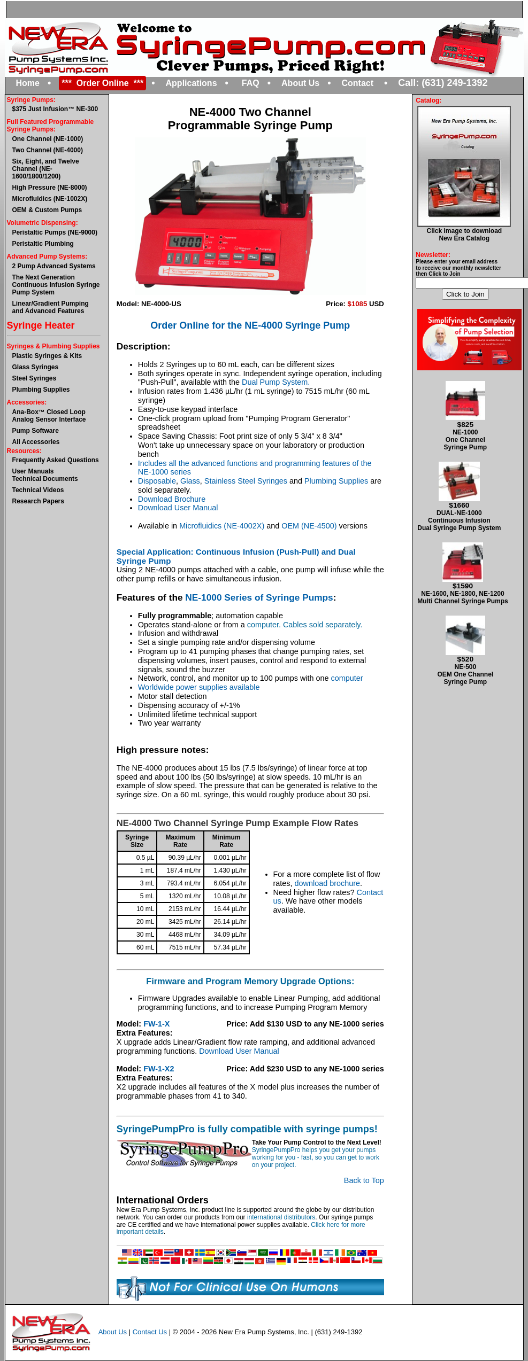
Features (136, 597)
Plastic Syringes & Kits (47, 356)
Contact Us (150, 1332)
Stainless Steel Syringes (245, 481)
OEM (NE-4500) (308, 526)
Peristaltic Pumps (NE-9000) (54, 232)
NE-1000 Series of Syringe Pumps (259, 597)
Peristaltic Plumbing (43, 243)
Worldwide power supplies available (199, 687)
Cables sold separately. (323, 624)
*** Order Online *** (102, 83)
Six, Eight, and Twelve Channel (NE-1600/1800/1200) (45, 169)
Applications (191, 83)
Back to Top (364, 1180)
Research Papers (38, 501)
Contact (357, 83)
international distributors (281, 1217)
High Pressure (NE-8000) (49, 187)
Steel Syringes (34, 378)
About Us (300, 83)
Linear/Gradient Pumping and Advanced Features (50, 307)
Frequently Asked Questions (55, 460)
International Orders (163, 1200)
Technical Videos (38, 490)
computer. (265, 624)
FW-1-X (156, 1024)
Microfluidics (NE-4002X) (221, 526)
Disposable (157, 481)
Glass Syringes (35, 367)
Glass (190, 481)
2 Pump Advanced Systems (54, 266)
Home (28, 83)
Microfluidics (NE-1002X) (50, 199)
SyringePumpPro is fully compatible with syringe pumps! (247, 1129)
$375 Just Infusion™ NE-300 (55, 109)
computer (347, 678)
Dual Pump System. (276, 382)
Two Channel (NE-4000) (47, 150)
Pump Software (35, 430)
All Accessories (36, 442)
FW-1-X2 (158, 1068)
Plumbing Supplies (41, 389)
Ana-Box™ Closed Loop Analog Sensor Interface (49, 415)
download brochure (327, 883)
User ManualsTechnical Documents (45, 475)
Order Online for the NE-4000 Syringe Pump (250, 325)
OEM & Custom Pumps (47, 210)
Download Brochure (171, 499)
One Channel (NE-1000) (47, 139)
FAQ (250, 83)
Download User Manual (178, 507)
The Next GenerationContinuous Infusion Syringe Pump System (56, 285)
